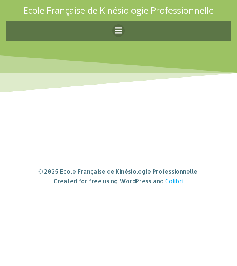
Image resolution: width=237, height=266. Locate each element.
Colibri (174, 181)
